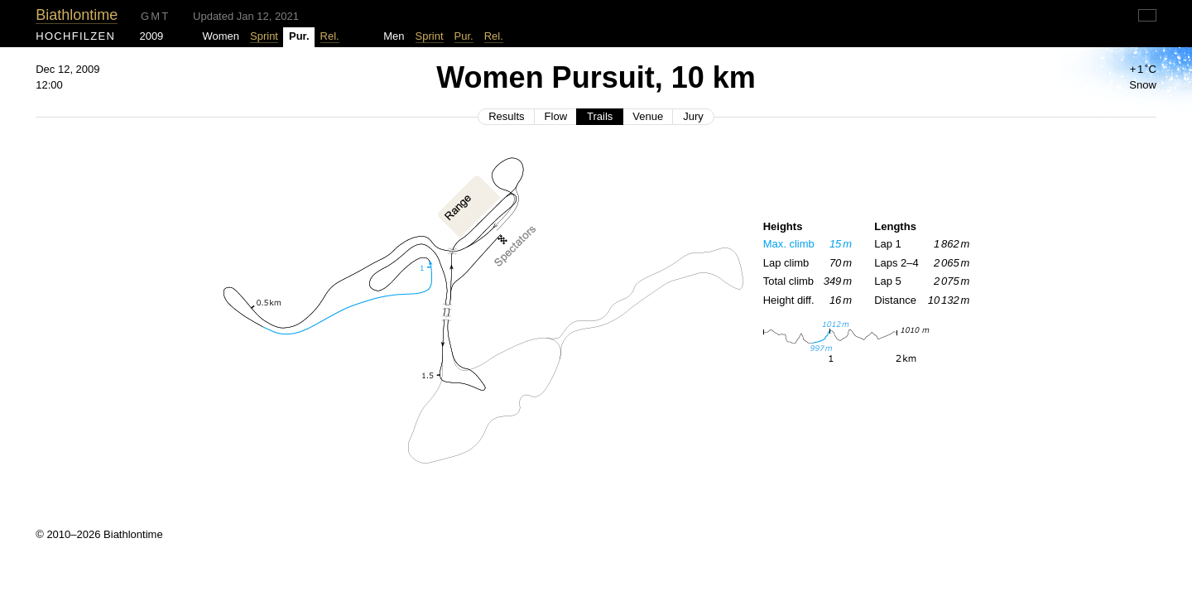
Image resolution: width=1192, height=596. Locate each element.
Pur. (463, 36)
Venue (647, 116)
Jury (693, 116)
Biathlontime (77, 15)
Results (506, 116)
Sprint (264, 36)
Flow (556, 116)
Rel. (329, 36)
